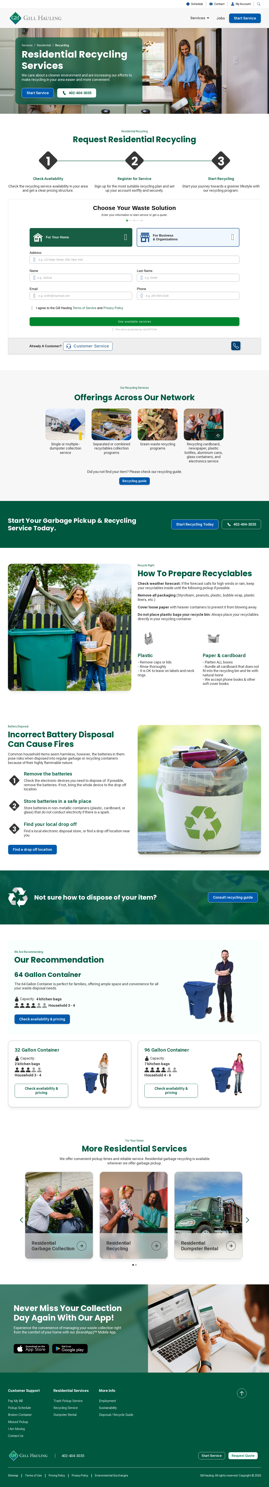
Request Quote (243, 1456)
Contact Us (15, 1436)
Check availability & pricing (42, 1019)
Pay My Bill (15, 1401)
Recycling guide (134, 481)
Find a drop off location (32, 849)
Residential (44, 45)
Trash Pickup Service (68, 1401)
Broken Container (20, 1415)
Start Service (245, 18)
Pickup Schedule (19, 1408)
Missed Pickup (18, 1422)
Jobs (220, 18)
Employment (107, 1401)
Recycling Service (65, 1408)
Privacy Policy (113, 308)
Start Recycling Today (195, 524)
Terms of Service (84, 308)
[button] (199, 18)
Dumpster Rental (64, 1415)
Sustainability (108, 1408)
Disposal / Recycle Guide (116, 1415)
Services (27, 45)
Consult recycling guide (233, 897)
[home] (35, 18)
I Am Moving (16, 1429)
